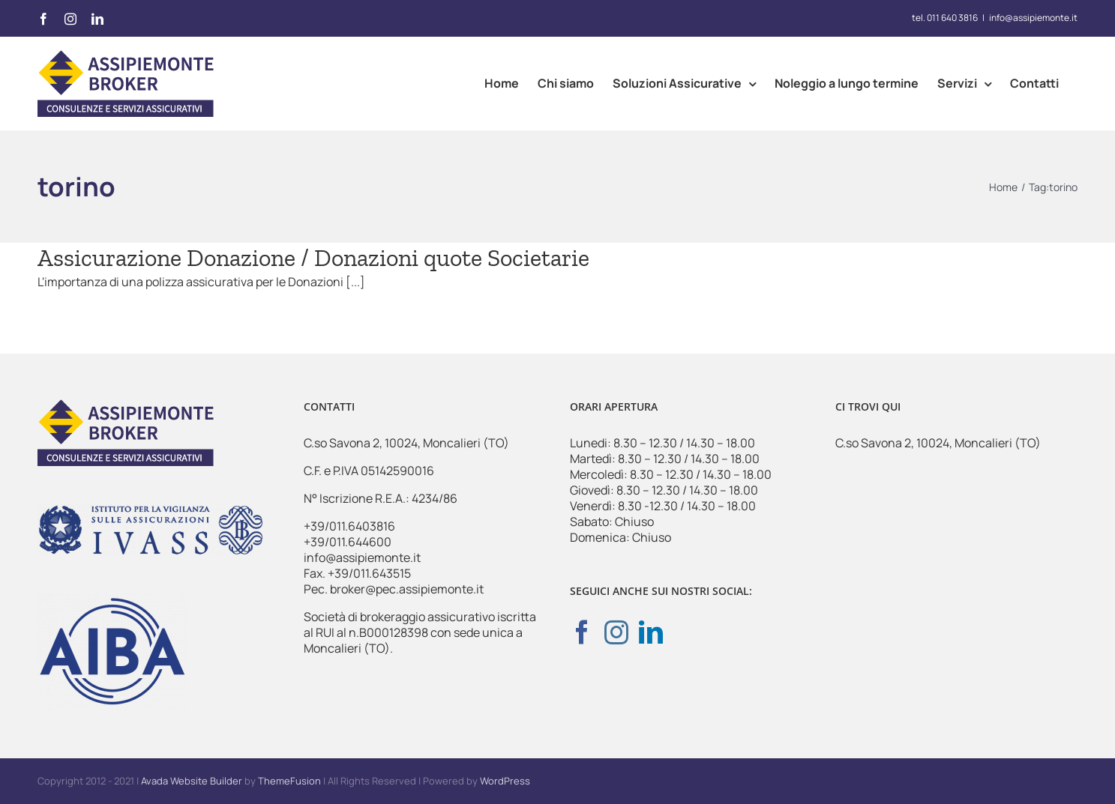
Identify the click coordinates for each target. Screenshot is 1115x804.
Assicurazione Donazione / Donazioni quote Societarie (313, 258)
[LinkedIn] (651, 632)
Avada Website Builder (191, 781)
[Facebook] (582, 632)
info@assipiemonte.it (1033, 17)
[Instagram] (616, 632)
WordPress (505, 781)
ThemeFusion (289, 781)
